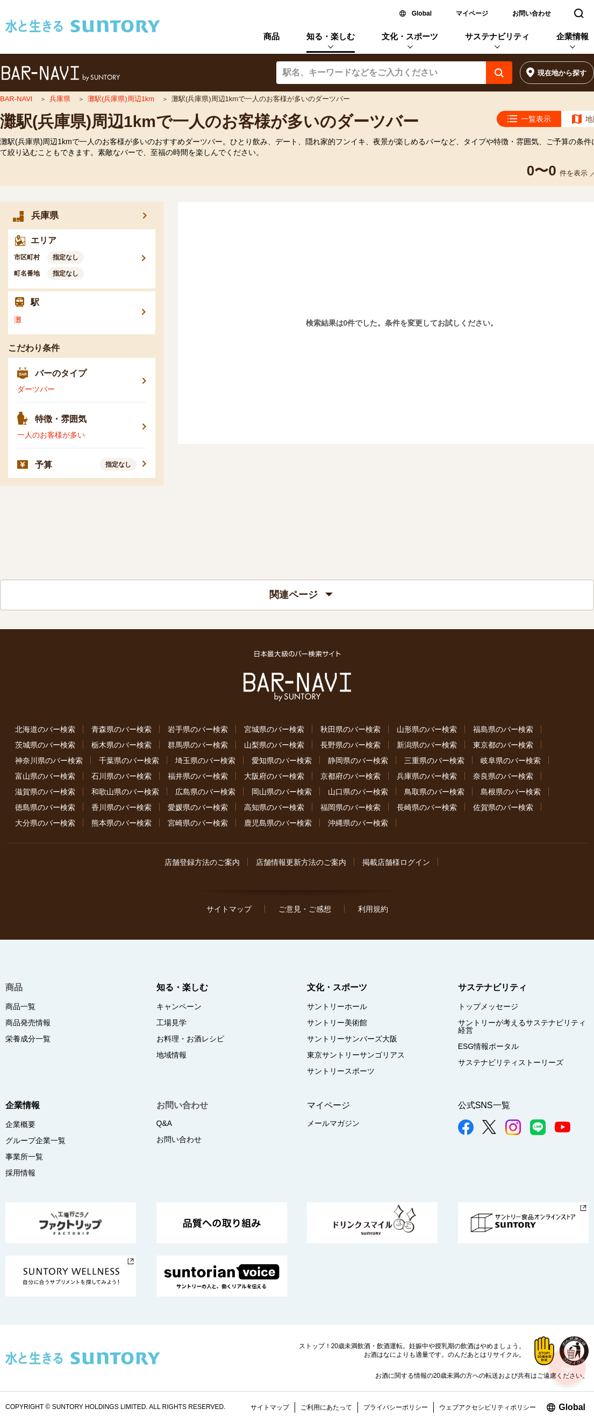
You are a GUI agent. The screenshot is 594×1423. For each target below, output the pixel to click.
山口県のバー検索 (358, 791)
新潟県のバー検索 (427, 745)
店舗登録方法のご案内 (202, 862)
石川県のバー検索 (121, 776)
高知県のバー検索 (274, 807)
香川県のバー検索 (121, 807)
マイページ (472, 13)
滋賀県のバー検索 (45, 791)
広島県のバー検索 (205, 791)
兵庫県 (61, 99)
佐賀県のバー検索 (503, 807)
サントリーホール (337, 1006)
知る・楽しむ (330, 36)
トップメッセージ (488, 1006)
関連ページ (301, 594)
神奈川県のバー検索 (49, 760)
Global (422, 13)
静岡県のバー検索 (358, 760)
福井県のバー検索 (198, 776)
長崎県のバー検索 (427, 807)
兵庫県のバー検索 (427, 776)
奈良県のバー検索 (503, 776)
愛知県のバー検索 (282, 760)
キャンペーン (179, 1006)
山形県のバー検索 (427, 729)
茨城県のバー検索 (45, 745)
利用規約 (373, 909)
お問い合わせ (531, 13)
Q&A (164, 1123)
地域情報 (171, 1055)
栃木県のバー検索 (121, 745)
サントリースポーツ (341, 1071)
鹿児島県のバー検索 (278, 823)
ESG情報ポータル (488, 1046)
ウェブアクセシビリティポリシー (487, 1407)
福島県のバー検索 (503, 729)
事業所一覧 (24, 1156)
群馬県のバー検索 (198, 745)
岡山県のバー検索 (282, 791)
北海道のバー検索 (45, 729)
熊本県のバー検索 (121, 823)
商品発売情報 (28, 1022)
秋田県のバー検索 (350, 729)
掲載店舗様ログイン (396, 862)
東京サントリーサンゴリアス (356, 1055)
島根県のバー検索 (511, 791)
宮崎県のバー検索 (198, 823)
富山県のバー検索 (45, 776)
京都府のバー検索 (350, 776)
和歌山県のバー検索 (125, 791)
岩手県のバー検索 (198, 729)
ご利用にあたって (326, 1407)
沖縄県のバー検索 (358, 823)
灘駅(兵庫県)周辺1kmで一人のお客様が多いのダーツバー (209, 121)
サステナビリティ (497, 36)
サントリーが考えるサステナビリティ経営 (522, 1026)
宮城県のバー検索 (274, 729)
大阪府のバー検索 (274, 776)
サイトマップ (229, 909)
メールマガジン (333, 1123)
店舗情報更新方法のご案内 (301, 862)
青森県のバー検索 (121, 729)
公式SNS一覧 (484, 1105)
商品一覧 (20, 1006)
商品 (271, 36)
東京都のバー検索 (503, 745)
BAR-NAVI (17, 99)
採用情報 (20, 1172)
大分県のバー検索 (45, 823)
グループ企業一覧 (35, 1140)
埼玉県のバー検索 (205, 760)
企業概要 (20, 1124)
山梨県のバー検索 (274, 745)
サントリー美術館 (337, 1022)
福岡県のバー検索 (350, 807)
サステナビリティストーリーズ (510, 1062)
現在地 (562, 73)
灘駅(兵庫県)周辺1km (122, 99)
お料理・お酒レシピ (190, 1038)
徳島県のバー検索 (45, 807)
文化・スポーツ (410, 36)
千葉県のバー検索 (129, 760)
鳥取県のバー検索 (434, 791)
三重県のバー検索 (434, 760)
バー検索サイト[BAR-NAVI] (60, 74)
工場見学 (171, 1022)
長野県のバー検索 (350, 745)
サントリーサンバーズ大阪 (352, 1038)
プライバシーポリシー (395, 1407)
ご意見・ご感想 (304, 909)
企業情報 (572, 36)
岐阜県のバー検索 (511, 760)
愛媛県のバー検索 (198, 807)
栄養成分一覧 (28, 1038)
